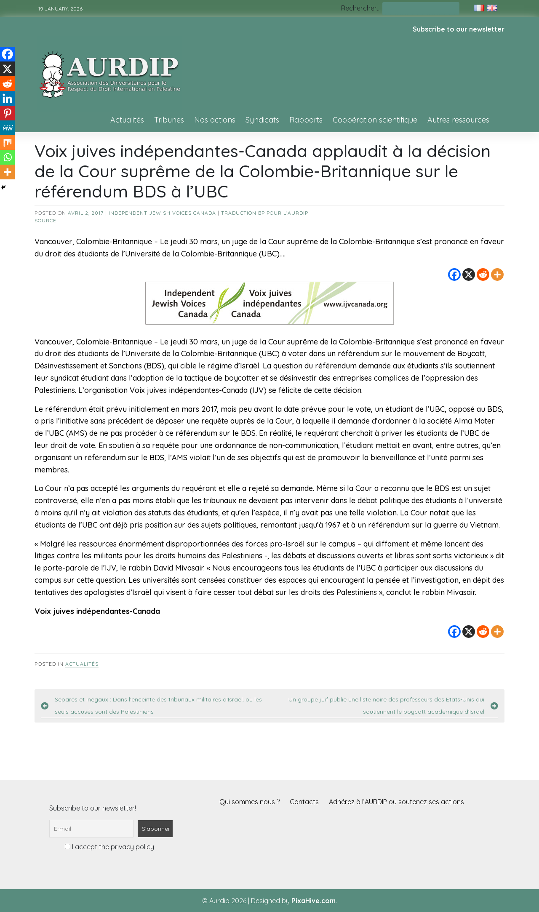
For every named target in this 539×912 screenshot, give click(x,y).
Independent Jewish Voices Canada (162, 213)
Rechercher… (361, 8)
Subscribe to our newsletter (458, 29)
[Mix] (7, 142)
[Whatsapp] (7, 157)
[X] (468, 274)
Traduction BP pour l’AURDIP (264, 213)
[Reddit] (483, 274)
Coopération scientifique (375, 120)
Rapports (306, 120)
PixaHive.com (313, 900)
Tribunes (169, 120)
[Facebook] (454, 274)
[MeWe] (7, 127)
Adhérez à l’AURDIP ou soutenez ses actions (396, 801)
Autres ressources (458, 120)
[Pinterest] (7, 113)
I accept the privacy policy (109, 847)
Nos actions (214, 120)
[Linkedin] (7, 98)
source (45, 220)
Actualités (127, 120)
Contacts (304, 801)
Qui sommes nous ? (249, 801)
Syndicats (262, 120)
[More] (497, 274)
